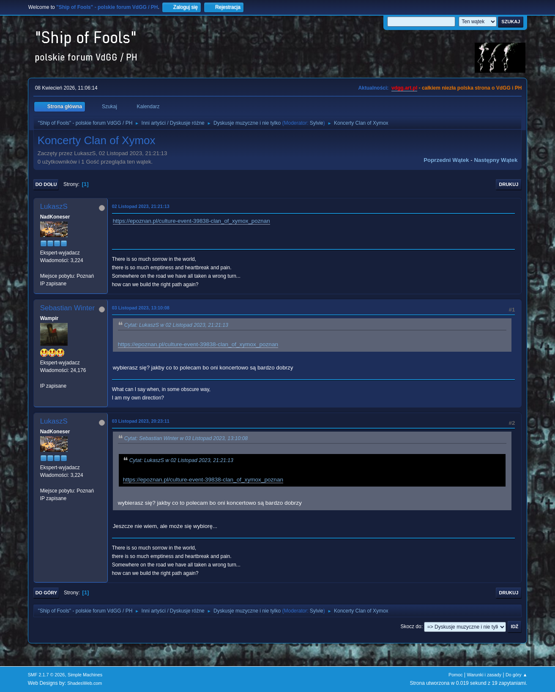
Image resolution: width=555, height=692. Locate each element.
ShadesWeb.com (84, 683)
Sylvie (316, 123)
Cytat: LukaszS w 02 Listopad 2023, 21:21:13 (176, 325)
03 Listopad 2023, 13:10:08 (141, 307)
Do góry (46, 592)
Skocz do (410, 626)
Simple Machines (85, 674)
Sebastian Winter (67, 308)
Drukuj (509, 184)
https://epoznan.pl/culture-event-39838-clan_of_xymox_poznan (191, 221)
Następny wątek (495, 160)
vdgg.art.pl (404, 88)
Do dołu (46, 184)
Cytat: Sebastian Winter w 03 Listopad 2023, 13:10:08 (186, 438)
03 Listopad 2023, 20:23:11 (141, 421)
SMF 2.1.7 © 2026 (46, 674)
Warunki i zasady (484, 674)
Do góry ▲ (516, 674)
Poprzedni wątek (446, 160)
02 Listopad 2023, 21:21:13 (141, 206)
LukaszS (54, 206)
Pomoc (455, 674)
